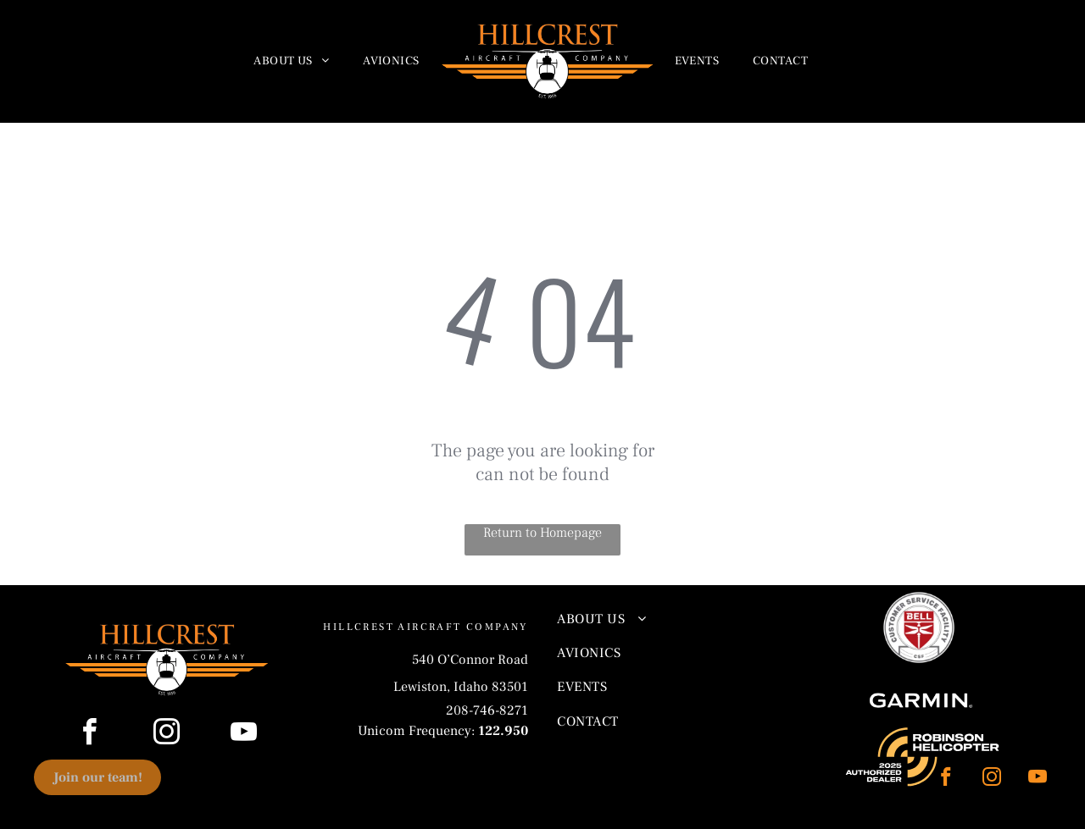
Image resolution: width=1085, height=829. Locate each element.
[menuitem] (291, 62)
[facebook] (946, 779)
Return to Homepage (542, 532)
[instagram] (991, 779)
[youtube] (1037, 779)
